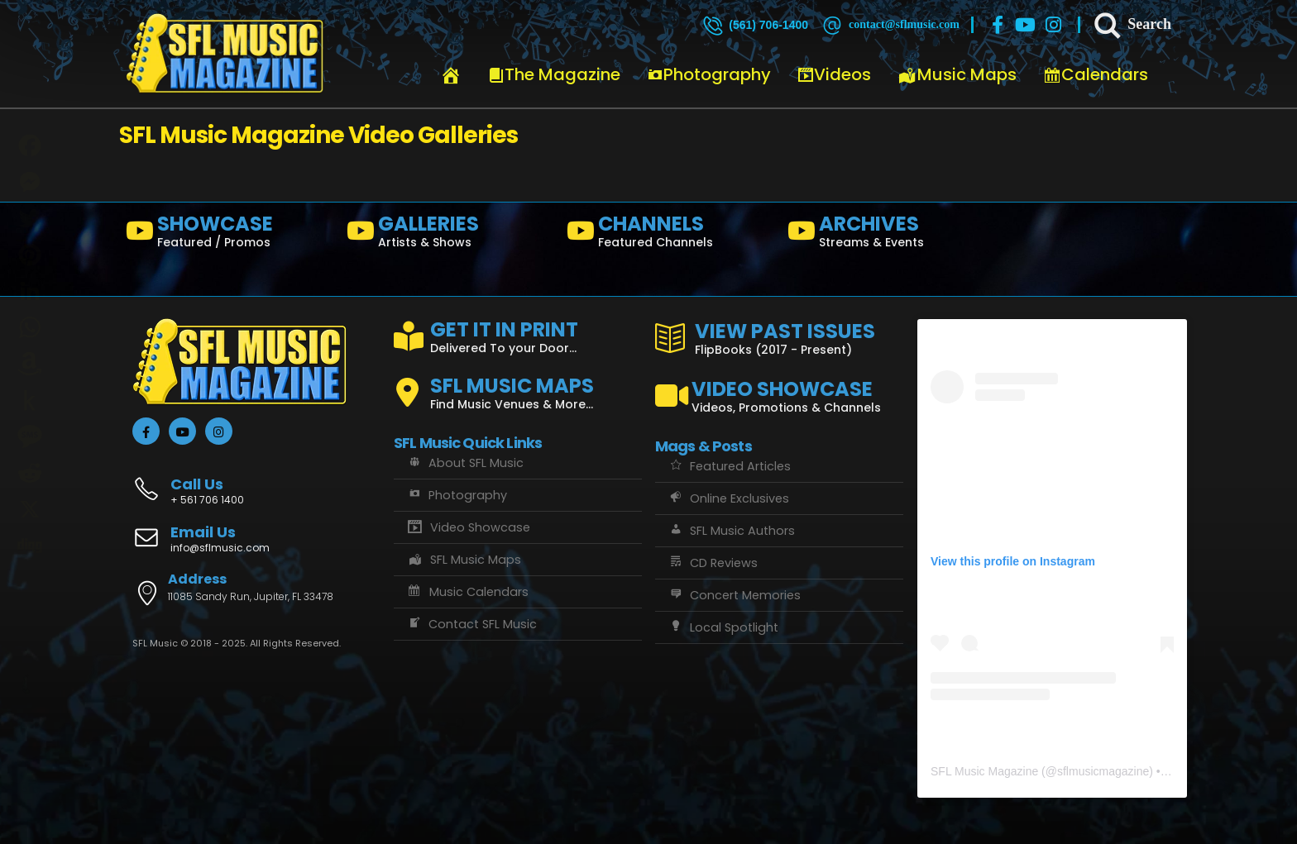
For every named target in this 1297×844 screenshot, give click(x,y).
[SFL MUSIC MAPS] (518, 386)
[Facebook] (997, 24)
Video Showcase (468, 527)
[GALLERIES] (450, 235)
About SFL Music (465, 463)
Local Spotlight (723, 627)
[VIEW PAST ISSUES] (779, 335)
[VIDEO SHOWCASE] (779, 389)
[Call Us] (256, 482)
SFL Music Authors (731, 530)
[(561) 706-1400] (754, 25)
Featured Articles (729, 466)
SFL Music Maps (463, 559)
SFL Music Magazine (984, 771)
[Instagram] (1053, 24)
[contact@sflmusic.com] (890, 25)
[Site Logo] (225, 53)
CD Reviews (713, 563)
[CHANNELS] (670, 235)
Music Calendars (467, 592)
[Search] (1131, 25)
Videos (834, 74)
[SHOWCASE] (229, 235)
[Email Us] (256, 541)
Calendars (1095, 74)
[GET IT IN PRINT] (518, 334)
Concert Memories (734, 595)
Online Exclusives (728, 498)
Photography (709, 74)
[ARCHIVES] (891, 235)
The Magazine (554, 74)
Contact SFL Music (471, 624)
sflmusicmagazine (1103, 771)
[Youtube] (1025, 24)
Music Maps (957, 74)
